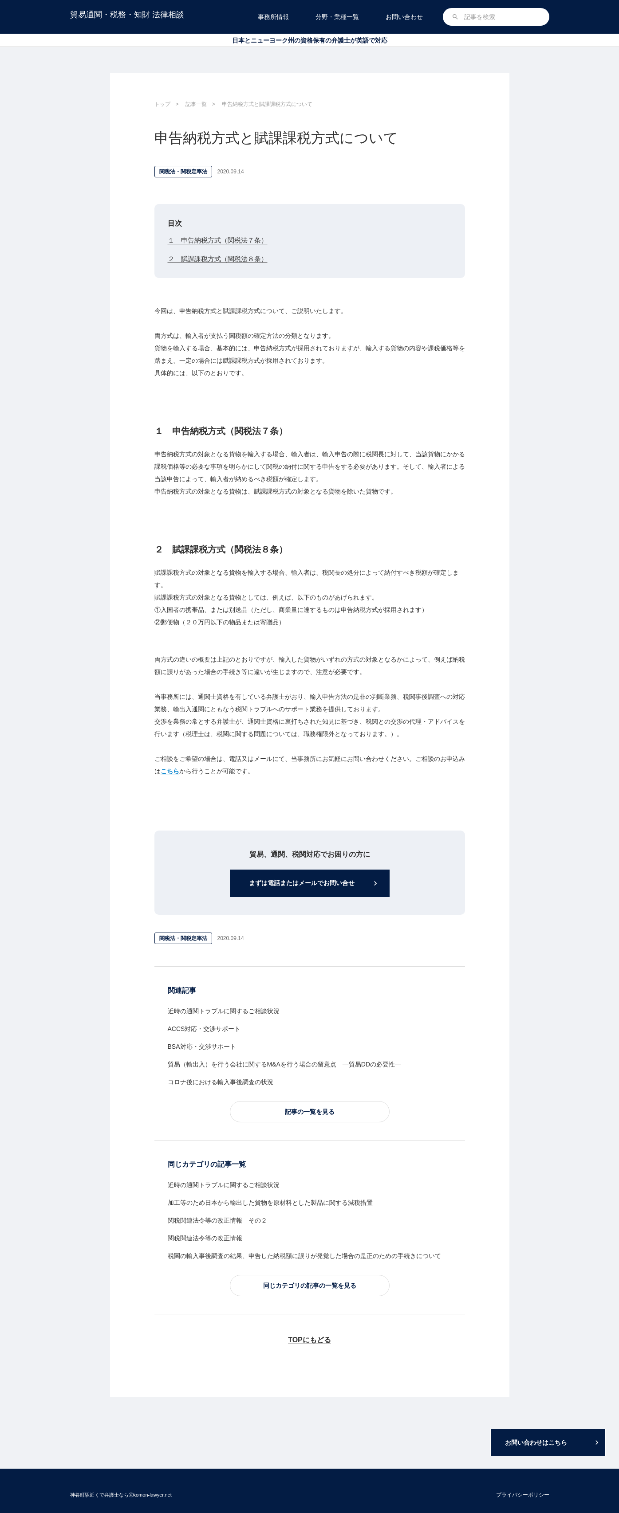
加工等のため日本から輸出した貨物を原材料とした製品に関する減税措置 (270, 1203)
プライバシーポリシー (522, 1495)
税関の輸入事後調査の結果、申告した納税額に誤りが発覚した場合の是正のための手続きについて (304, 1256)
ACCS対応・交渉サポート (204, 1029)
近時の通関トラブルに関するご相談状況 (224, 1011)
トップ (162, 104)
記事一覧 (196, 104)
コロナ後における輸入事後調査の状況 (220, 1082)
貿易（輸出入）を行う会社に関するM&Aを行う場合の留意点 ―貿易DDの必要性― (285, 1065)
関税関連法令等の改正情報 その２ (217, 1221)
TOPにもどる (309, 1340)
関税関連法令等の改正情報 (205, 1239)
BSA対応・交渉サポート (202, 1047)
